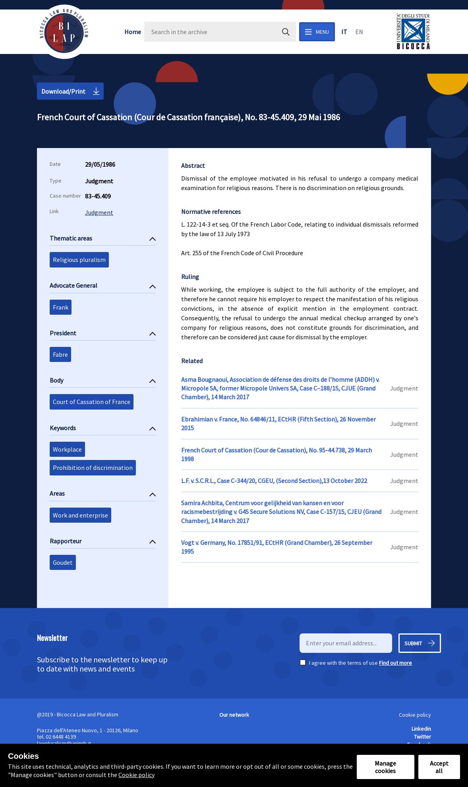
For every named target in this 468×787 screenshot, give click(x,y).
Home (132, 32)
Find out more (395, 662)
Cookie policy (415, 714)
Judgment (99, 212)
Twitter (422, 736)
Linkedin (421, 728)
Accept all (439, 766)
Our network (234, 714)
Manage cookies (385, 766)
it (344, 32)
